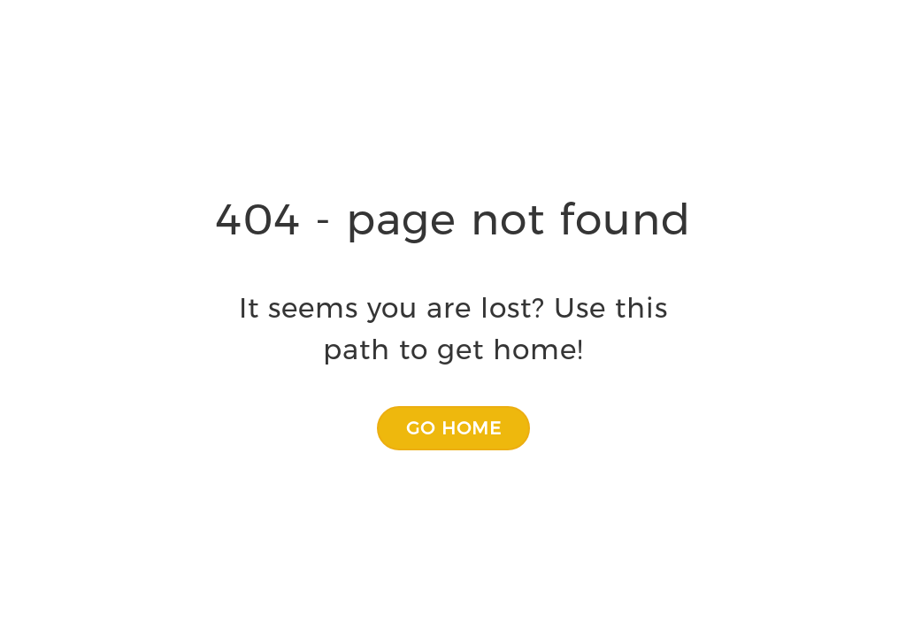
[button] (453, 428)
